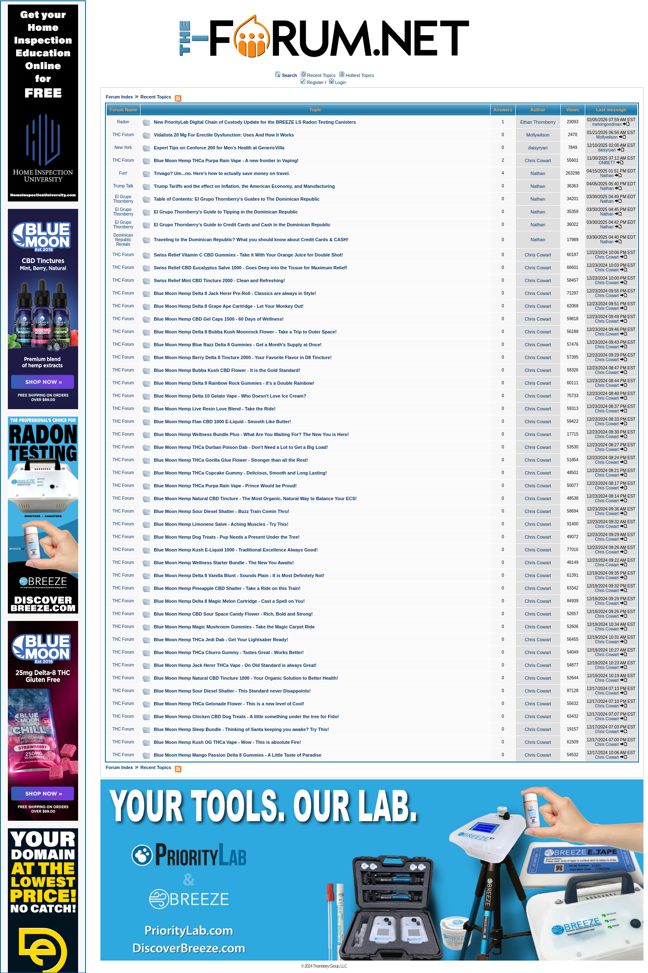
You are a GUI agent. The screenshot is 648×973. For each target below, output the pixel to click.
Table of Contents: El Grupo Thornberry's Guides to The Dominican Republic (236, 199)
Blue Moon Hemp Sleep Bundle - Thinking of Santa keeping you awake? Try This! (241, 729)
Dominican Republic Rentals (123, 240)
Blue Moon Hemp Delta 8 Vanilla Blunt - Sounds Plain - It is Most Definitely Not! (239, 575)
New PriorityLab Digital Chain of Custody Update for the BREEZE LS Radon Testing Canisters (255, 122)
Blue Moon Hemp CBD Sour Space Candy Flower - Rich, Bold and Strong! (233, 613)
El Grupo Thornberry (123, 199)
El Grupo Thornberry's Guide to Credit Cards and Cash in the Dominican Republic (242, 224)
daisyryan (538, 147)
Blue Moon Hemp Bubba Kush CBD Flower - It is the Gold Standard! (227, 370)
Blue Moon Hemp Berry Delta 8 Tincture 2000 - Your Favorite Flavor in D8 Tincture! (242, 357)
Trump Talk (123, 186)
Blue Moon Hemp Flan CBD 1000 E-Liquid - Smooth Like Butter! (222, 421)
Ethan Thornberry (537, 122)
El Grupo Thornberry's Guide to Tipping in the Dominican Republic (226, 211)
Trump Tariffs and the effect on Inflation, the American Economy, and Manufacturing (244, 186)
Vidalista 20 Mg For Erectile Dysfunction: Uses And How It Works (224, 134)
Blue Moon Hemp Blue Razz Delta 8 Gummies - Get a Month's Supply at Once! (238, 344)
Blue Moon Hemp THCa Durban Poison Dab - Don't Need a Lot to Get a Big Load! (241, 447)
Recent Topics (321, 75)
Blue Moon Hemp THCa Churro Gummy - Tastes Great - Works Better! (229, 652)
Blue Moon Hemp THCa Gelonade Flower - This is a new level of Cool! (229, 703)
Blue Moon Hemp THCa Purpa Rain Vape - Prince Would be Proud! (225, 485)
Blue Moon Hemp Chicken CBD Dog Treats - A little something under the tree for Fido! (246, 716)
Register (312, 82)
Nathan (538, 173)
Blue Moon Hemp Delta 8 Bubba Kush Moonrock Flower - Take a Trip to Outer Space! (245, 331)
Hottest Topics (359, 75)
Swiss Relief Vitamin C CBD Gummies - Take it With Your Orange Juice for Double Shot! (248, 254)
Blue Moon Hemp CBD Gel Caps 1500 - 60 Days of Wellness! (219, 318)
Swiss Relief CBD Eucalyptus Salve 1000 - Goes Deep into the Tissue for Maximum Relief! (250, 267)
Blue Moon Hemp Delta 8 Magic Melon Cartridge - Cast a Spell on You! (229, 601)
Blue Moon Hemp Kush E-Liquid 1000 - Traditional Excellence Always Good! (235, 549)
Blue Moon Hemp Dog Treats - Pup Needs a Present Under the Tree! (227, 536)
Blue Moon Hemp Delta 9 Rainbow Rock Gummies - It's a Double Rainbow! (234, 383)
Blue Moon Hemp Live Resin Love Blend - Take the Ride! (214, 408)
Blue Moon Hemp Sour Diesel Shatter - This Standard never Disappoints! (232, 690)
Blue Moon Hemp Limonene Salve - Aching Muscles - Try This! (221, 524)
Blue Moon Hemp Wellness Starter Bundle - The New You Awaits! (224, 562)
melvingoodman (607, 124)
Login (337, 82)
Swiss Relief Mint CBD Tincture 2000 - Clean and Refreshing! (219, 280)
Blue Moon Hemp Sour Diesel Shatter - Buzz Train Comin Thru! (221, 511)
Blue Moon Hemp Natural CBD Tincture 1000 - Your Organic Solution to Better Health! (246, 678)
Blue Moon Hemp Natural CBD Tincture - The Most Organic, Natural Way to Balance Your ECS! (255, 498)
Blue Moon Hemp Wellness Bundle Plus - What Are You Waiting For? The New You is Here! (251, 434)
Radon (123, 122)
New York (123, 147)
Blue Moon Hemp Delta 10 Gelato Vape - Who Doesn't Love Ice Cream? (230, 395)
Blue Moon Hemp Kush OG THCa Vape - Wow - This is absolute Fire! (227, 742)
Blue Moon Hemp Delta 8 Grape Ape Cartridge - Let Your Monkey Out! (228, 306)
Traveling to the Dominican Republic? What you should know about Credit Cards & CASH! (251, 239)
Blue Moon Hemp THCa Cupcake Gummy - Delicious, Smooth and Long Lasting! (240, 472)
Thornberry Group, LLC (330, 966)
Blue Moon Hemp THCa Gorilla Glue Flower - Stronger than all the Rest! (231, 460)
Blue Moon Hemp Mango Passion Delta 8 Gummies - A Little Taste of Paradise (237, 755)
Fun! (123, 173)
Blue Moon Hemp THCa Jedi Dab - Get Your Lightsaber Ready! (221, 639)
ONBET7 (606, 163)
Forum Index (119, 96)
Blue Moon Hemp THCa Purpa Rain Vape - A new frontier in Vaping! (226, 160)
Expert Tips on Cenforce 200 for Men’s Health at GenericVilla (219, 147)
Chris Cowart (538, 160)
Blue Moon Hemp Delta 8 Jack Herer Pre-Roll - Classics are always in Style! (235, 293)
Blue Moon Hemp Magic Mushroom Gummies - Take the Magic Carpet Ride (234, 626)
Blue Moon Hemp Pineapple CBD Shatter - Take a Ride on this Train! (227, 588)
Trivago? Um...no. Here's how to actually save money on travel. (222, 173)
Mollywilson (537, 134)
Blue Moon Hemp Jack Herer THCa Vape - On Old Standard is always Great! (235, 665)
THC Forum (123, 134)
